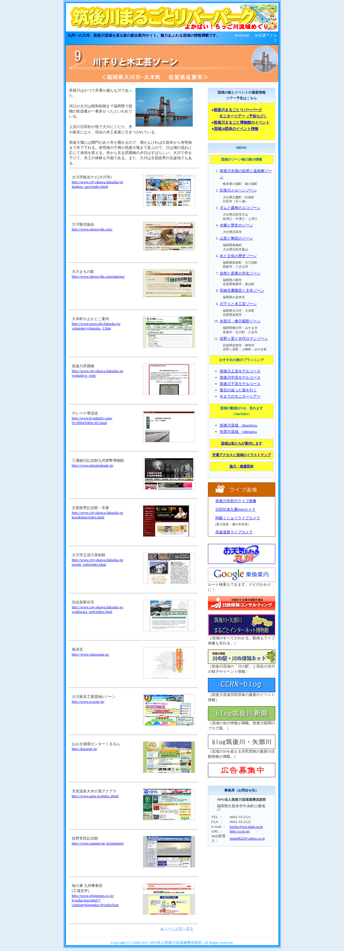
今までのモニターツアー (240, 396)
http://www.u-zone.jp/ (88, 701)
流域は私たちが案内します (241, 443)
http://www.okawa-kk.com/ (92, 229)
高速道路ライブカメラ (234, 532)
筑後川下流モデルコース (240, 384)
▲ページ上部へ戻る (177, 928)
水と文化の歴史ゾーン (238, 256)
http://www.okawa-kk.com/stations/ (98, 276)
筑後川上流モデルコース (240, 371)
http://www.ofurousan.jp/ (90, 654)
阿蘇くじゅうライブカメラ (237, 518)
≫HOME (242, 35)
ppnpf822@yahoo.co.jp (247, 838)
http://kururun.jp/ (84, 749)
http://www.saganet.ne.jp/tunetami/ (98, 843)
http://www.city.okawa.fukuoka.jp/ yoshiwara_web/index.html (97, 609)
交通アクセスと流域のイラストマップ (241, 455)
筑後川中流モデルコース (240, 377)
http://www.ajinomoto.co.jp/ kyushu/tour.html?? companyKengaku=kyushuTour (95, 900)
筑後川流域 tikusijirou (238, 425)
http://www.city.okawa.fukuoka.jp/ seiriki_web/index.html (97, 562)
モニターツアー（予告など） (243, 116)
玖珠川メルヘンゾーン (238, 190)
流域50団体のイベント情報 (236, 129)
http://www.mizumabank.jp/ (93, 465)
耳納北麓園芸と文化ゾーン (242, 290)
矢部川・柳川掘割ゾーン (240, 321)
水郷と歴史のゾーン (236, 225)
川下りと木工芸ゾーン (238, 304)
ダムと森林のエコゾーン (240, 208)
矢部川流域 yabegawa (238, 431)
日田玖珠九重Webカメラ (235, 509)
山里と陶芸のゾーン (236, 238)
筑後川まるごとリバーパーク (238, 110)
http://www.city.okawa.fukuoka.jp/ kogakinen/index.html (97, 514)
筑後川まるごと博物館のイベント (242, 122)
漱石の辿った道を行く (238, 390)
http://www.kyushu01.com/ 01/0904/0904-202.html (92, 420)
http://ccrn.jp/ (240, 831)
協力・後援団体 (241, 466)
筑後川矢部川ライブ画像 (235, 501)
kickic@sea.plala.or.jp (246, 826)
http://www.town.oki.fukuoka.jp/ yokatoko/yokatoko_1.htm (96, 325)
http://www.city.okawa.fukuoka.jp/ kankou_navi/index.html (97, 184)
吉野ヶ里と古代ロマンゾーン (244, 338)
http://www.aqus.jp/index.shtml (95, 796)
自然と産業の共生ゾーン (240, 273)
